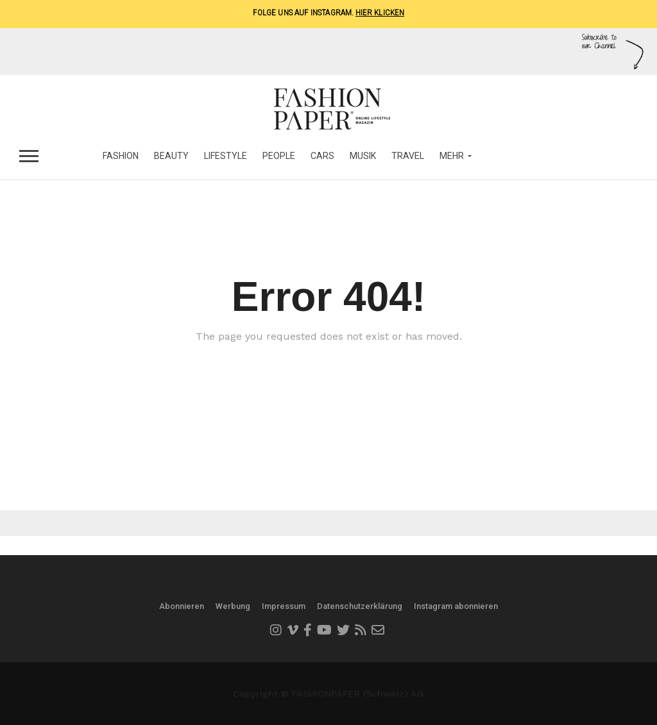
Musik (363, 156)
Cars (322, 156)
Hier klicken (379, 12)
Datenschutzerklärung (359, 606)
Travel (407, 156)
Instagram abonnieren (456, 606)
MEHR (451, 156)
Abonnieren (181, 606)
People (278, 156)
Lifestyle (225, 156)
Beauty (171, 156)
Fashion (121, 156)
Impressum (283, 606)
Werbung (233, 606)
